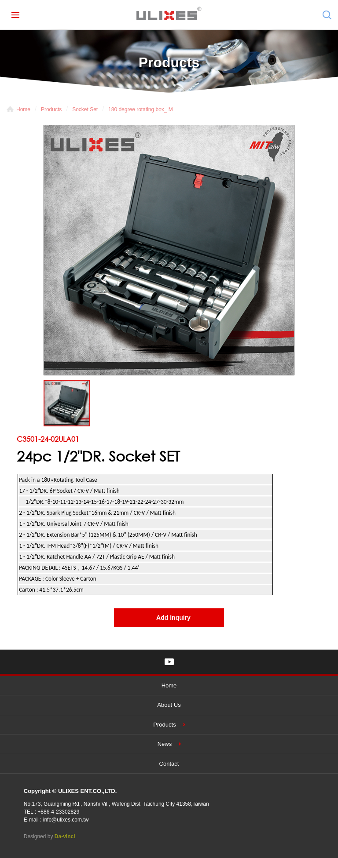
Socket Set (85, 109)
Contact (169, 763)
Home (23, 109)
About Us (168, 705)
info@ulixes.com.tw (66, 820)
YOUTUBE (169, 661)
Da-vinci (65, 836)
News (165, 744)
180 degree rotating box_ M (140, 109)
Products (51, 109)
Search (327, 15)
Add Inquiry (173, 617)
